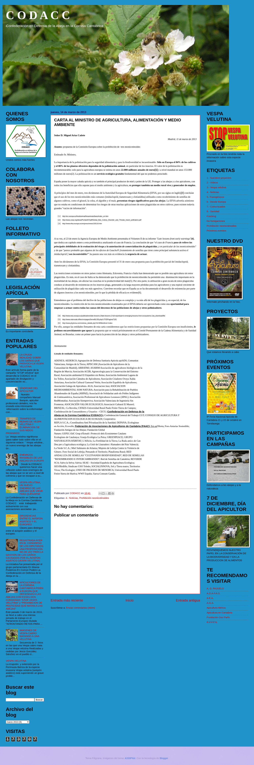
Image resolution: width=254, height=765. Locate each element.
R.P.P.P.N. (212, 622)
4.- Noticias (72, 498)
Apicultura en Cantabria (219, 612)
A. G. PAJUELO (215, 588)
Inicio (129, 600)
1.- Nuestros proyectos (219, 178)
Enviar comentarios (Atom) (80, 607)
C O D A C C (38, 15)
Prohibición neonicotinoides (94, 498)
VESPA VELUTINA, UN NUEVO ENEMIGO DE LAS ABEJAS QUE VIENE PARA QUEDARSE (31, 488)
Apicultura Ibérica (216, 607)
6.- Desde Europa (216, 201)
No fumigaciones (216, 221)
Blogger (164, 758)
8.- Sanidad (213, 211)
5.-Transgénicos (215, 197)
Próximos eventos (216, 230)
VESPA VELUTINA (16, 661)
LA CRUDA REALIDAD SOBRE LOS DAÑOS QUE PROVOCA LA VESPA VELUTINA (32, 360)
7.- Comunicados (216, 206)
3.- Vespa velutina (216, 187)
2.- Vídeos (212, 182)
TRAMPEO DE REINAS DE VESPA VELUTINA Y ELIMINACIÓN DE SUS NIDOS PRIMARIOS (23, 425)
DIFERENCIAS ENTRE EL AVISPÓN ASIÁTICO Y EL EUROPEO (31, 520)
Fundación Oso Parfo (218, 617)
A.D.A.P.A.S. (213, 593)
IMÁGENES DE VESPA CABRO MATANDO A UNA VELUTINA (29, 634)
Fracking (211, 216)
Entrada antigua (188, 600)
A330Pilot (130, 758)
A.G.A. (210, 603)
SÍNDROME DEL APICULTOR (29, 390)
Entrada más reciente (67, 600)
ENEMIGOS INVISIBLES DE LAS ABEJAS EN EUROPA (32, 458)
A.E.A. (210, 598)
